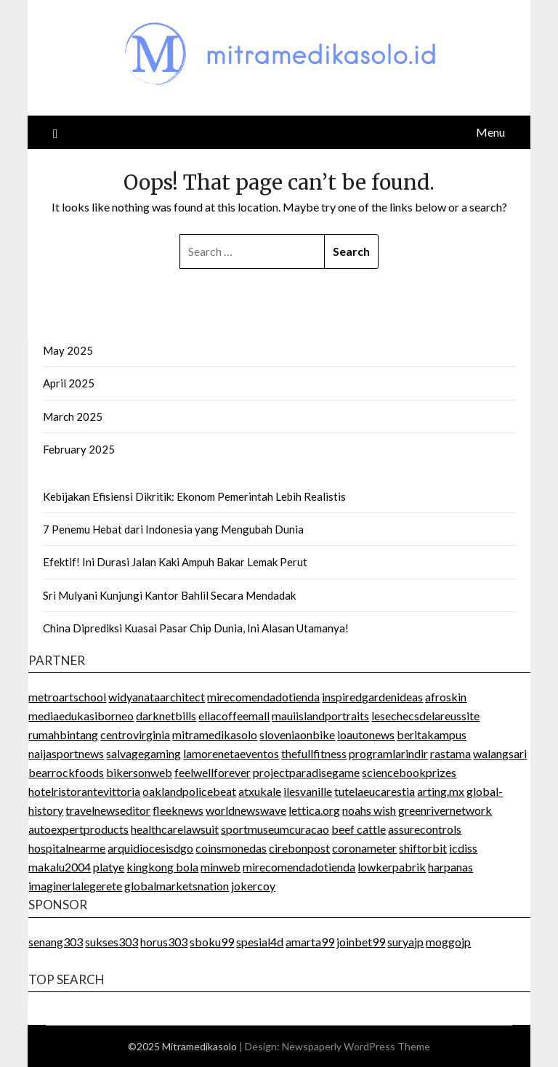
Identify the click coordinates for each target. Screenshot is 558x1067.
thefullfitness (314, 753)
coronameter (364, 848)
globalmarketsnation (176, 886)
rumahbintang (63, 734)
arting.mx (440, 791)
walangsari (500, 753)
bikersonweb (139, 772)
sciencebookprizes (409, 772)
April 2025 (68, 383)
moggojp (448, 942)
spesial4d (259, 942)
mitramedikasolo (214, 734)
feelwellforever (212, 772)
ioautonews (366, 734)
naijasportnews (66, 753)
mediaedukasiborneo (81, 715)
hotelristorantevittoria (84, 791)
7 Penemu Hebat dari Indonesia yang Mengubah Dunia (173, 529)
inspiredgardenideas (372, 697)
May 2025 (68, 350)
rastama (450, 753)
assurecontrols (424, 829)
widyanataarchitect (156, 697)
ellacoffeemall (234, 715)
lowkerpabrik (391, 867)
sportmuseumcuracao (275, 829)
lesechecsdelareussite (425, 715)
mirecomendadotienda (263, 697)
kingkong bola (162, 867)
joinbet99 (360, 942)
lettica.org (314, 810)
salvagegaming (143, 753)
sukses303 (111, 942)
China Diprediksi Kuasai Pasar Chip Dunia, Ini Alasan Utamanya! (196, 628)
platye (108, 867)
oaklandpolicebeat (189, 791)
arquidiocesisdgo (150, 848)
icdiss (463, 848)
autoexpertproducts (78, 829)
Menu (490, 132)
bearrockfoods (66, 772)
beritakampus (431, 734)
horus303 (163, 942)
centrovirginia (135, 734)
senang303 (55, 942)
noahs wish (369, 810)
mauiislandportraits (320, 715)
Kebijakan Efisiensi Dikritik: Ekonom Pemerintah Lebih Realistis (194, 496)
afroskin (445, 697)
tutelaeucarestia (374, 791)
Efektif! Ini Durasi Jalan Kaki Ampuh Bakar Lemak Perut (175, 561)
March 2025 (72, 416)
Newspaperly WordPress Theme (356, 1046)
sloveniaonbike (297, 734)
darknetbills (166, 715)
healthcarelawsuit (175, 829)
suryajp (405, 942)
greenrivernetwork (445, 810)
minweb (220, 867)
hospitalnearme (66, 848)
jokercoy (253, 886)
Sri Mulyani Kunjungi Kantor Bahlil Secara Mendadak (169, 595)
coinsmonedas (231, 848)
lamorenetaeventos (231, 753)
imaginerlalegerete (75, 886)
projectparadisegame (306, 772)
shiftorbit (423, 848)
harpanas (450, 867)
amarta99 (310, 942)
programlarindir (388, 753)
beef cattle (358, 829)
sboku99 (212, 942)
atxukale (259, 791)
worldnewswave (246, 810)
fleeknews (178, 810)
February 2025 (79, 449)
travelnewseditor (107, 810)
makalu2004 (59, 867)
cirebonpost (299, 848)
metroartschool (67, 697)
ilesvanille (307, 791)
